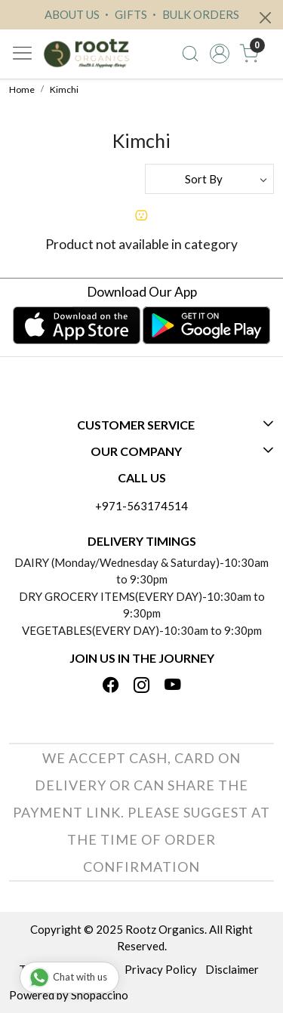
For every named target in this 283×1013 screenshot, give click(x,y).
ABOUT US (72, 14)
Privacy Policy (161, 969)
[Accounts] (219, 53)
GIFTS (124, 14)
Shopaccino (99, 995)
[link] (190, 53)
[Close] (265, 17)
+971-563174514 (141, 506)
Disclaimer (232, 969)
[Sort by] (210, 179)
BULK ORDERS (194, 14)
